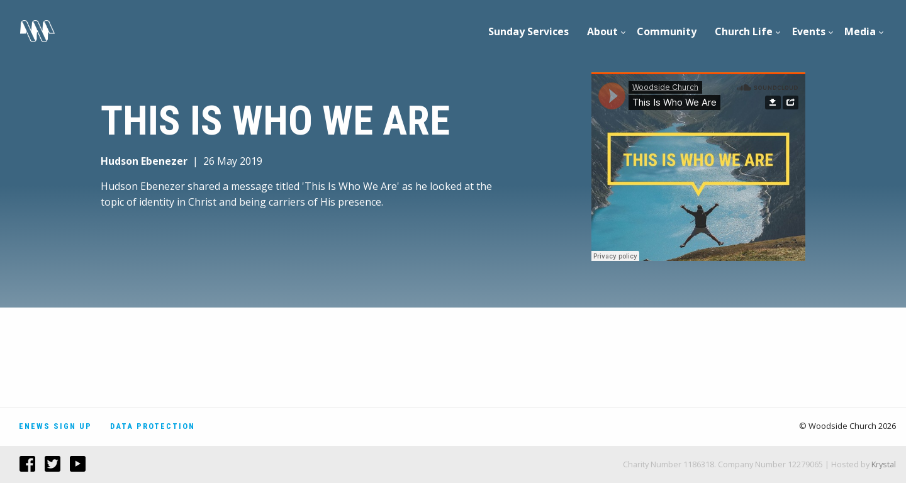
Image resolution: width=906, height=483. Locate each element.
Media (860, 31)
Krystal (883, 464)
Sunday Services (528, 31)
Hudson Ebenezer (144, 161)
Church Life (744, 31)
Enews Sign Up (55, 426)
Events (808, 31)
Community (666, 31)
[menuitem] (528, 31)
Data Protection (152, 426)
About (602, 31)
